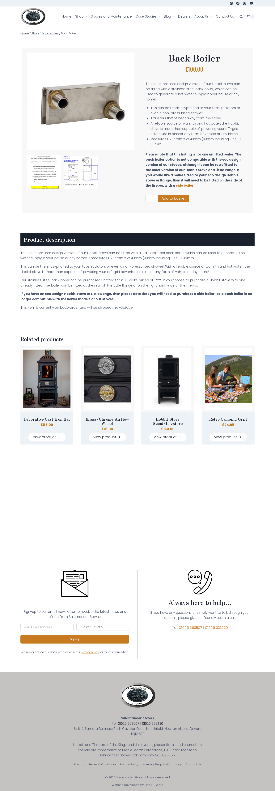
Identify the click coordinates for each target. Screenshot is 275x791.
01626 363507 (192, 625)
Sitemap (79, 764)
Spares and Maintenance (111, 16)
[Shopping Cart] (251, 17)
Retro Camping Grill (228, 429)
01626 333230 (219, 625)
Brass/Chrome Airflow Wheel (107, 431)
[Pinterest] (231, 3)
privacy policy (96, 650)
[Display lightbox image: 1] (45, 170)
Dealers (184, 16)
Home (66, 16)
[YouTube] (251, 3)
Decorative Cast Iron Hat (46, 429)
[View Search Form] (241, 16)
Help (179, 764)
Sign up (72, 637)
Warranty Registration (157, 764)
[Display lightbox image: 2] (81, 170)
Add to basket (176, 208)
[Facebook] (238, 3)
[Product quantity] (154, 209)
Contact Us (225, 16)
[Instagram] (244, 3)
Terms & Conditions (102, 764)
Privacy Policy (129, 764)
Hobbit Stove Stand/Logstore (168, 431)
